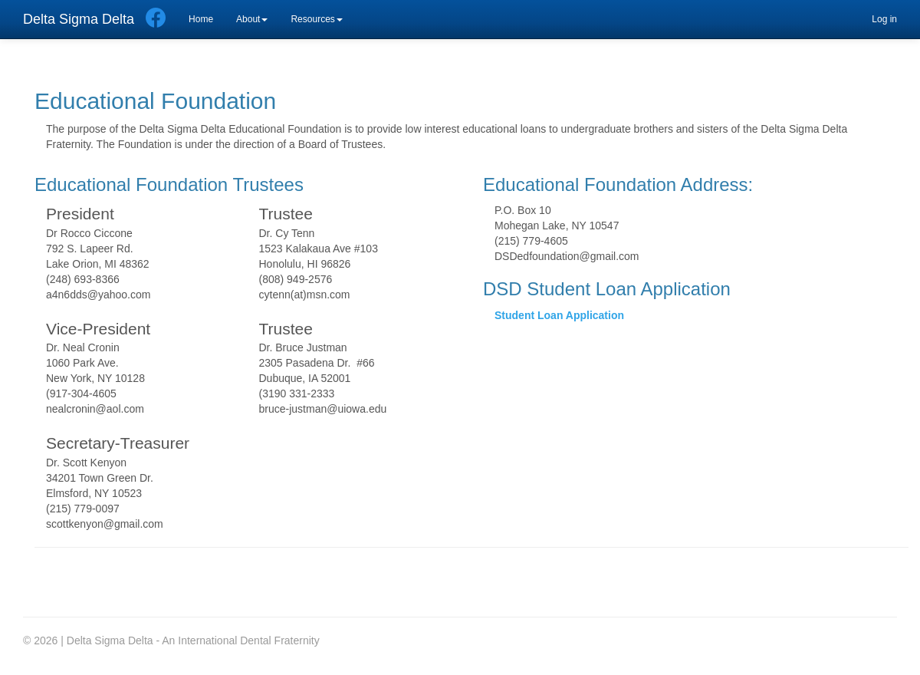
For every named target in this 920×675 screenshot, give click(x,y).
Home (201, 19)
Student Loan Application (559, 315)
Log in (884, 19)
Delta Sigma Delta (78, 19)
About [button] (252, 19)
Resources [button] (316, 19)
